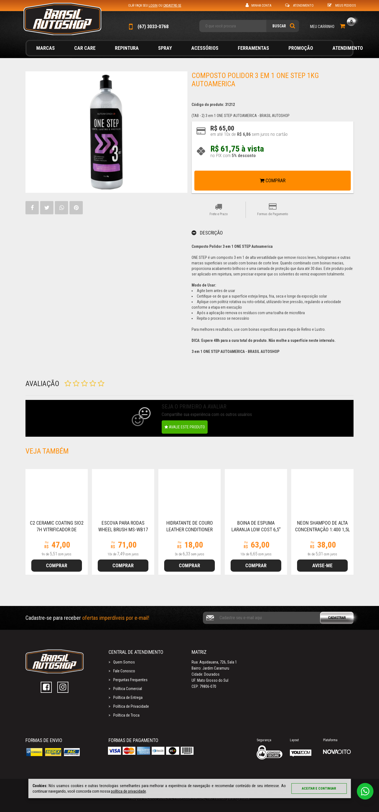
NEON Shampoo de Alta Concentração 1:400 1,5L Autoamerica (322, 529)
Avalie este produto (184, 427)
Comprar (272, 180)
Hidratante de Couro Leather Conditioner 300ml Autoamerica (189, 529)
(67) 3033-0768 (148, 26)
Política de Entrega (128, 697)
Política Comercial (127, 688)
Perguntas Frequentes (130, 680)
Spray (165, 48)
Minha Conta (258, 5)
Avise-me (322, 565)
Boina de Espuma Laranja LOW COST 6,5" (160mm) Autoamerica (256, 529)
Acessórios (204, 48)
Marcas (45, 48)
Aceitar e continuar (319, 788)
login (153, 5)
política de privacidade (128, 791)
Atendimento (299, 5)
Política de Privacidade (131, 706)
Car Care (85, 48)
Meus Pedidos (342, 5)
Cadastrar (340, 618)
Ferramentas (253, 48)
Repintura (127, 48)
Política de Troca (126, 715)
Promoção (300, 48)
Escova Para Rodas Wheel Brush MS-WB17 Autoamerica (123, 529)
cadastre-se (172, 5)
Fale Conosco (124, 671)
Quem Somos (124, 662)
